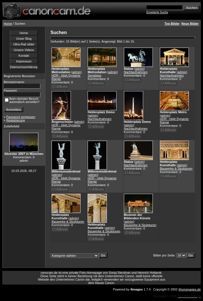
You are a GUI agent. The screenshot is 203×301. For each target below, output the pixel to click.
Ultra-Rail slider (23, 44)
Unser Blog (23, 38)
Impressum (23, 61)
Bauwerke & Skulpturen (176, 168)
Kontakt (23, 55)
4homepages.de (189, 289)
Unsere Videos (24, 50)
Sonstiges (94, 75)
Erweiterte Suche (157, 12)
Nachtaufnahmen (136, 72)
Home (8, 23)
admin (76, 72)
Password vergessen (20, 117)
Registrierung (15, 120)
